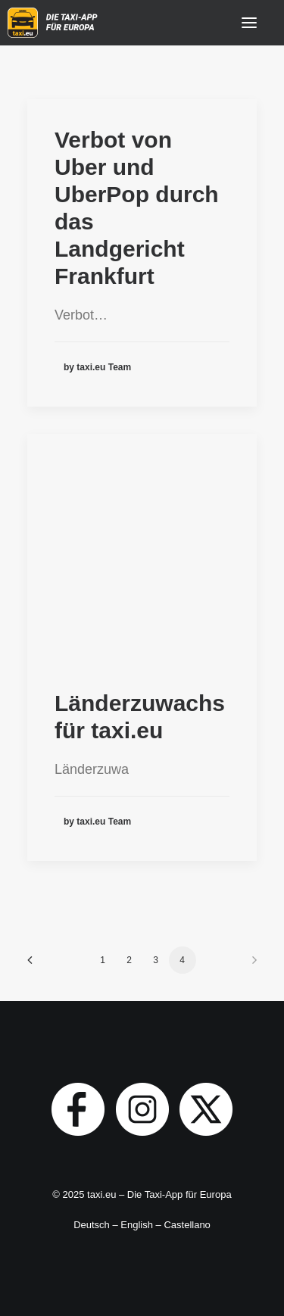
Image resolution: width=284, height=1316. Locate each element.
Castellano (187, 1224)
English (136, 1224)
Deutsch (91, 1224)
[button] (249, 22)
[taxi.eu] (54, 23)
